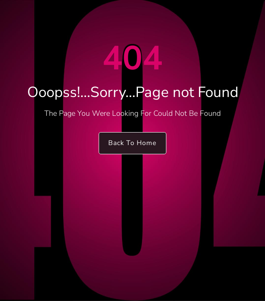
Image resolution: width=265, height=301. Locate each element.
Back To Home (132, 143)
